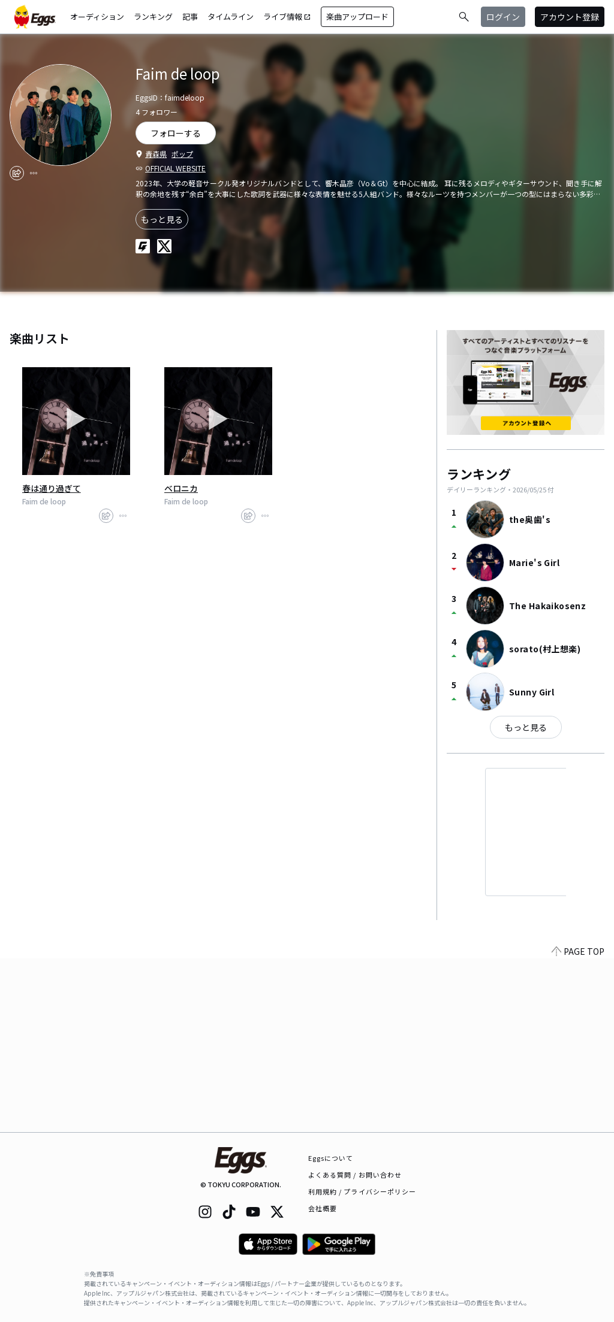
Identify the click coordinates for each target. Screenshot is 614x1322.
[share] (17, 173)
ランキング (153, 16)
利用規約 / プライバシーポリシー (362, 1191)
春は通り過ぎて (51, 488)
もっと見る (162, 219)
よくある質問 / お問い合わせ (355, 1174)
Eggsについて (331, 1158)
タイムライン (230, 16)
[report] (33, 173)
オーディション (97, 16)
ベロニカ (181, 488)
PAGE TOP (578, 1125)
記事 (190, 16)
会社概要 (322, 1208)
